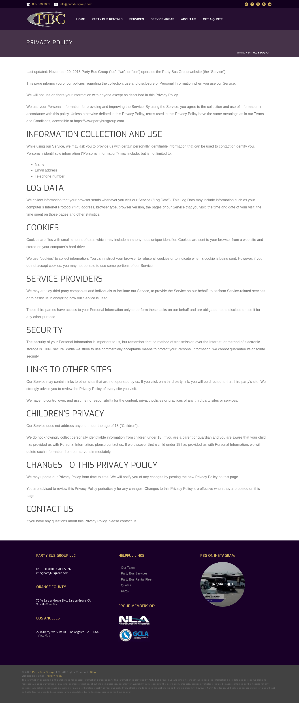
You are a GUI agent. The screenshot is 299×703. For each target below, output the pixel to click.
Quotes (126, 585)
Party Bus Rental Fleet (136, 579)
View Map (52, 604)
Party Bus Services (134, 573)
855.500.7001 (41, 4)
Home (241, 52)
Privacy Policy (54, 676)
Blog (93, 672)
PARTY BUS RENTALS (107, 19)
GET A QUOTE (213, 19)
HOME (80, 19)
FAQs (125, 591)
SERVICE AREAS (162, 19)
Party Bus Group (43, 672)
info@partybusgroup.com (76, 4)
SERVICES (136, 19)
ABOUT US (188, 19)
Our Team (128, 567)
